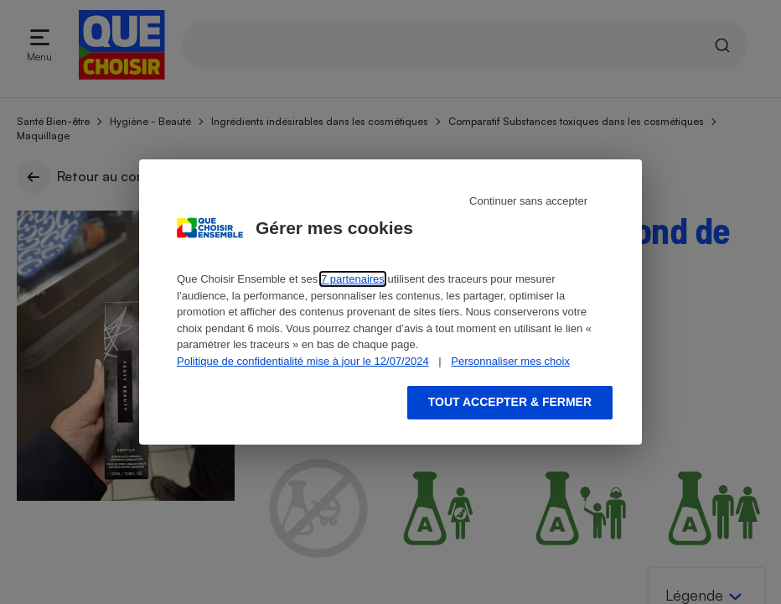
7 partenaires (353, 279)
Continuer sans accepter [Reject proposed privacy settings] (528, 201)
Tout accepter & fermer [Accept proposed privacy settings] (510, 402)
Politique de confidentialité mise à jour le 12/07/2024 (303, 361)
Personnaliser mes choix (510, 361)
